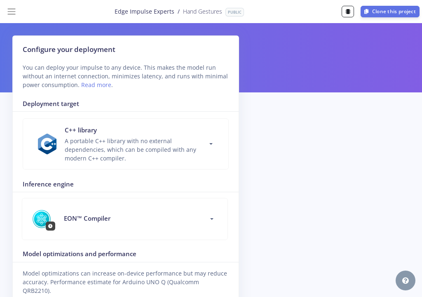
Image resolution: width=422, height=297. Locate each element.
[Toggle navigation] (11, 12)
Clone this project (390, 11)
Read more (96, 85)
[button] (405, 280)
